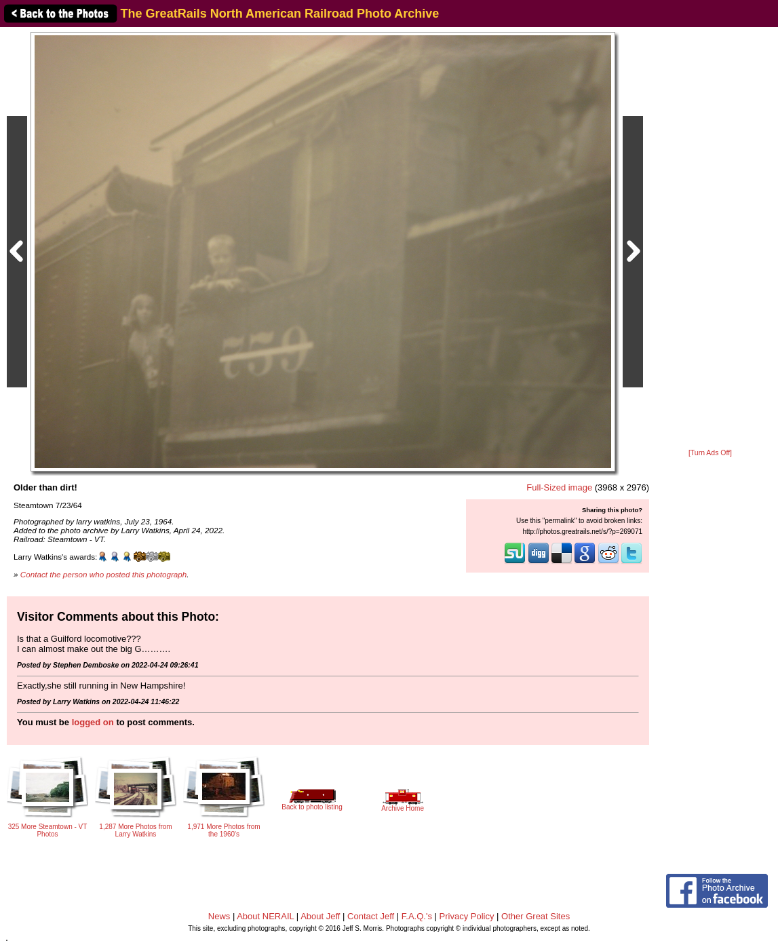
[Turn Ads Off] (710, 453)
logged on (93, 722)
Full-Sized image (559, 487)
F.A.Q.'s (417, 916)
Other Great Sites (535, 916)
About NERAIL (265, 916)
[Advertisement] (710, 238)
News (219, 916)
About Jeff (320, 916)
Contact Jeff (370, 916)
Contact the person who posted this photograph (103, 574)
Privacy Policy (467, 916)
